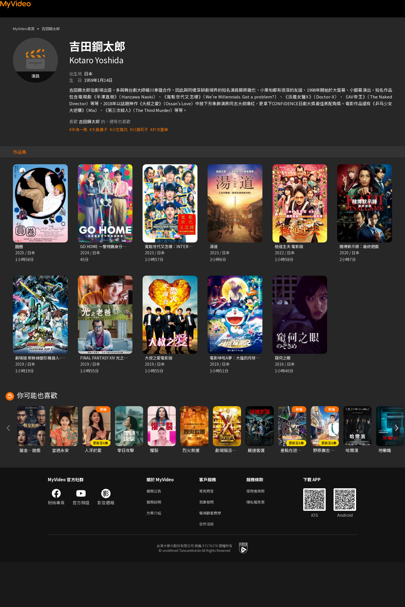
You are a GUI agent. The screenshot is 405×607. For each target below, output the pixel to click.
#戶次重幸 (164, 129)
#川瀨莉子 (142, 129)
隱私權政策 (260, 544)
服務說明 (155, 544)
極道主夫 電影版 (290, 246)
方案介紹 (155, 556)
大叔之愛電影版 (159, 358)
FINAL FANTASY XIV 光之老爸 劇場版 (115, 358)
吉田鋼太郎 (56, 29)
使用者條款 (260, 533)
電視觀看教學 (211, 556)
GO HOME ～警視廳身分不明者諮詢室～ (117, 246)
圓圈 (19, 246)
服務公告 (155, 533)
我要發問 (207, 544)
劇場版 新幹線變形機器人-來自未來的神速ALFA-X (61, 358)
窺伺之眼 (283, 358)
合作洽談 (207, 568)
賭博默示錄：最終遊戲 (360, 246)
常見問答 (207, 533)
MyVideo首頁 (26, 29)
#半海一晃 (78, 129)
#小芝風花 (121, 129)
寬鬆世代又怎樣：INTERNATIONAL (179, 246)
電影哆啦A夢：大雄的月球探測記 (240, 358)
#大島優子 (100, 129)
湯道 (214, 246)
